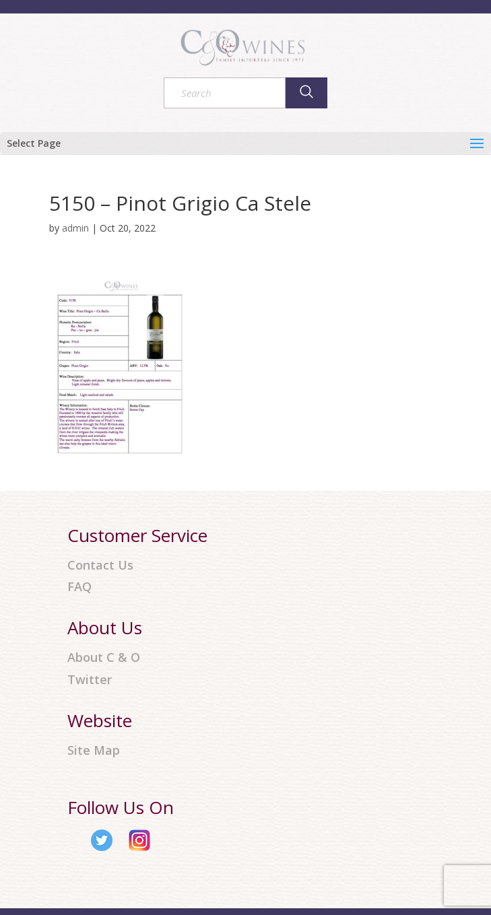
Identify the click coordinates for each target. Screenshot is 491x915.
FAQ (79, 587)
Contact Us (100, 565)
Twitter (89, 679)
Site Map (93, 750)
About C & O (103, 657)
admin (75, 228)
